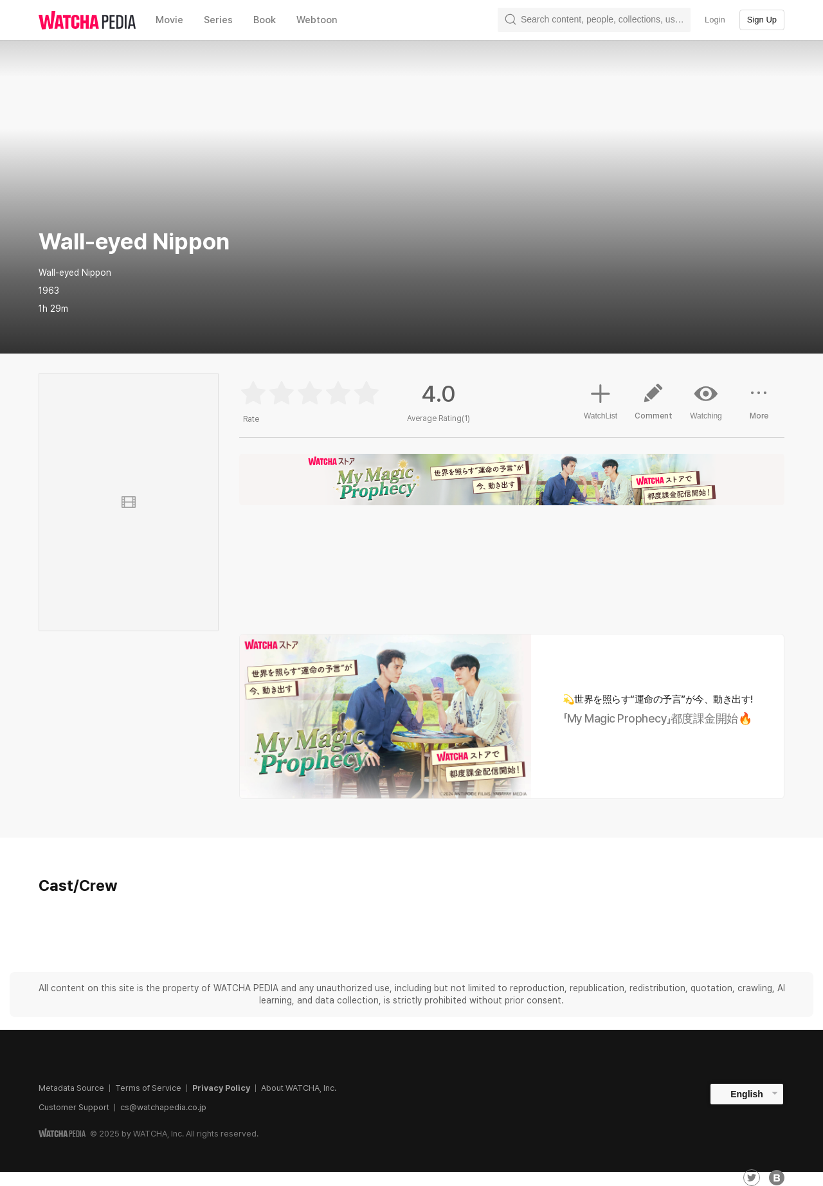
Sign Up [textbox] (762, 19)
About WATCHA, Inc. (298, 1088)
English (746, 1094)
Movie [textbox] (169, 20)
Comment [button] (653, 406)
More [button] (758, 406)
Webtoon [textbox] (317, 20)
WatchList (600, 399)
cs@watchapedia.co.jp (163, 1107)
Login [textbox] (715, 19)
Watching (706, 401)
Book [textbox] (264, 20)
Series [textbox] (218, 20)
